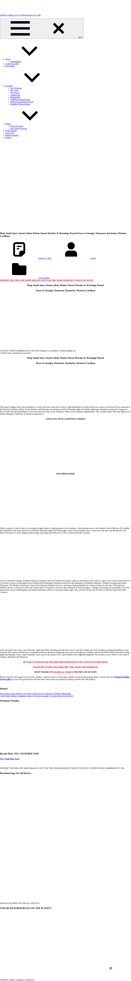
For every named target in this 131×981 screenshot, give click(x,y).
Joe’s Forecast (16, 88)
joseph (93, 258)
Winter (27, 124)
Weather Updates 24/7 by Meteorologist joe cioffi (20, 15)
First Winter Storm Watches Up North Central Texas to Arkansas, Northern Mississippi (35, 694)
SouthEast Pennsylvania (20, 99)
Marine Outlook (11, 135)
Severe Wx (9, 133)
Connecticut (15, 95)
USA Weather (44, 278)
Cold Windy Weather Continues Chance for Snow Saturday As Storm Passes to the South (36, 696)
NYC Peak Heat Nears (10, 759)
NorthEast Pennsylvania (20, 104)
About (27, 59)
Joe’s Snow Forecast (18, 128)
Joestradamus (15, 61)
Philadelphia (15, 97)
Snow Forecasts (16, 126)
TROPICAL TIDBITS (63, 672)
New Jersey (15, 93)
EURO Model (11, 131)
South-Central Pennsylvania (21, 102)
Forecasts (28, 86)
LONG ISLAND (12, 64)
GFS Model (10, 66)
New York (14, 90)
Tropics (8, 138)
